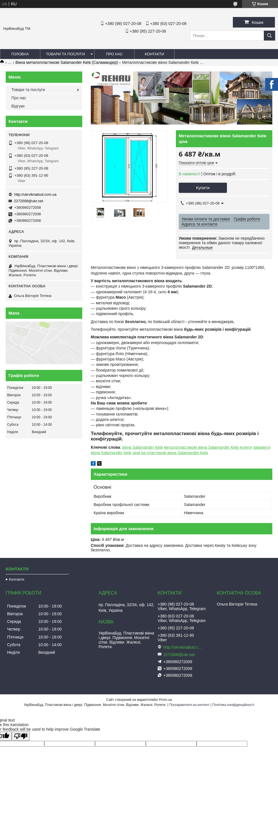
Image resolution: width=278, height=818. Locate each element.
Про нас (114, 54)
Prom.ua (165, 700)
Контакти (154, 54)
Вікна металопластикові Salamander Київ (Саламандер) (67, 62)
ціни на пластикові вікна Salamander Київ (170, 452)
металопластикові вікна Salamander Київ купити (208, 447)
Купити (203, 187)
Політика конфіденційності (233, 705)
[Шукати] (269, 36)
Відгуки (18, 106)
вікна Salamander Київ (142, 447)
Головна (20, 54)
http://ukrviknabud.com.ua (35, 194)
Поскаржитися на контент (189, 705)
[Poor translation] (21, 736)
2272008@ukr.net (28, 201)
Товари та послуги (65, 54)
